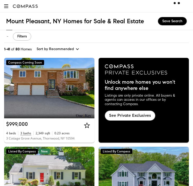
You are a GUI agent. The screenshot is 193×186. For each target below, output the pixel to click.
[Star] (87, 125)
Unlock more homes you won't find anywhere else (140, 85)
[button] (6, 6)
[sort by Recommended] (58, 49)
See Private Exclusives (130, 115)
